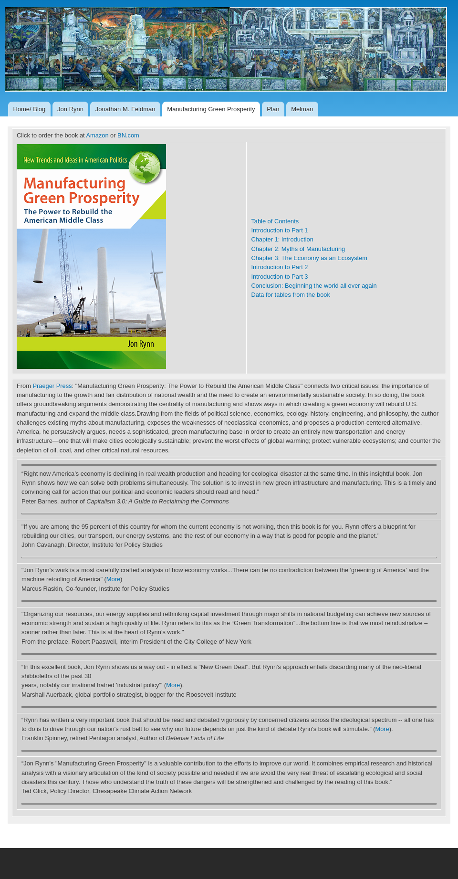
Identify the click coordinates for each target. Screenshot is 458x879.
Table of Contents (275, 221)
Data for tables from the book (290, 294)
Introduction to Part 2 (279, 267)
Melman (302, 109)
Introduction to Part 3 (279, 276)
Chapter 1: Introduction (282, 239)
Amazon (97, 135)
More (113, 579)
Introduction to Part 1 (279, 230)
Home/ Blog (29, 109)
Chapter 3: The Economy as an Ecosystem (309, 258)
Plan (273, 109)
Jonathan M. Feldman (125, 109)
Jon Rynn (70, 109)
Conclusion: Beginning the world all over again (313, 285)
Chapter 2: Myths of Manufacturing (298, 248)
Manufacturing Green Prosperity (211, 109)
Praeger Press (52, 385)
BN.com (128, 135)
